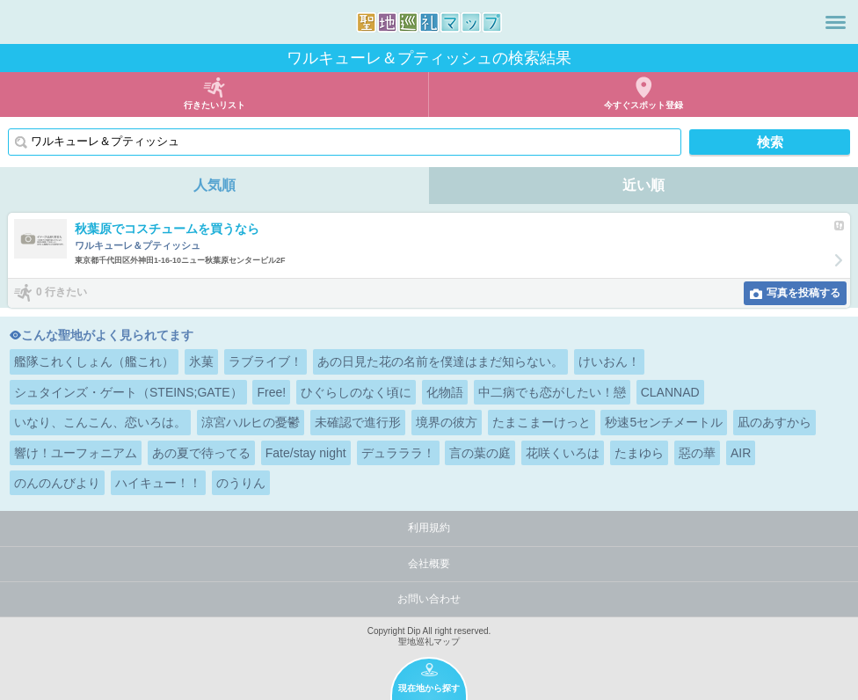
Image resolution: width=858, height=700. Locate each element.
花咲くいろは (563, 453)
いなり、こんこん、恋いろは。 (100, 422)
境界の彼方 (446, 422)
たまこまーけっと (541, 422)
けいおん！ (609, 361)
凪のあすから (774, 422)
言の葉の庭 (480, 453)
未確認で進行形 (358, 422)
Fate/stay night (305, 453)
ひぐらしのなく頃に (356, 392)
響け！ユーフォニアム (75, 453)
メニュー (835, 22)
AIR (741, 453)
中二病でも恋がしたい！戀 (552, 392)
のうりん (240, 483)
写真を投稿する (803, 293)
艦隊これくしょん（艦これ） (94, 361)
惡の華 (697, 453)
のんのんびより (57, 483)
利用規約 (429, 527)
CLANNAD (670, 392)
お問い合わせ (429, 599)
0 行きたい (61, 292)
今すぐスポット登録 (643, 105)
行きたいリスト (214, 105)
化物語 (444, 392)
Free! (271, 392)
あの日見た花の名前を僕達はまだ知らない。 (440, 361)
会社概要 (429, 564)
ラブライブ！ (265, 361)
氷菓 (201, 361)
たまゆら (639, 453)
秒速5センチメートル (664, 422)
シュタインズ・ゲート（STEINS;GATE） (128, 392)
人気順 (214, 185)
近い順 (643, 185)
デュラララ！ (398, 453)
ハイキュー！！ (158, 483)
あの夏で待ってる (201, 453)
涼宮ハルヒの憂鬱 (250, 422)
